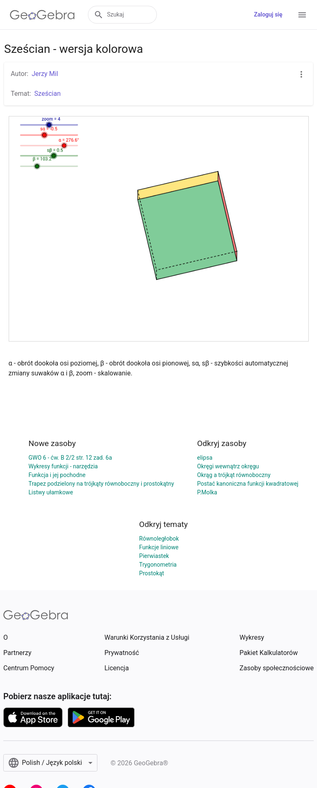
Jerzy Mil (45, 74)
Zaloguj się (268, 14)
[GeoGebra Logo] (42, 15)
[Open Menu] (302, 15)
